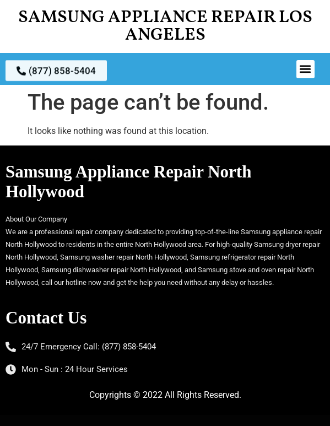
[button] (305, 69)
